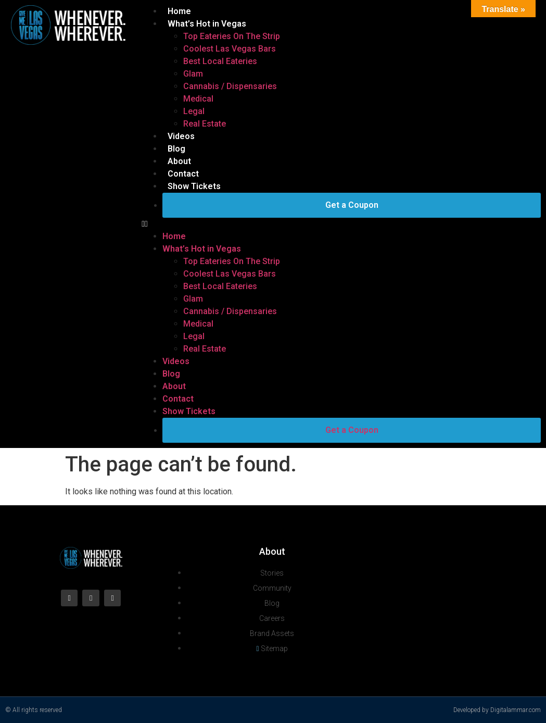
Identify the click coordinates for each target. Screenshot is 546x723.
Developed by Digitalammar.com (497, 710)
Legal (194, 111)
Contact (183, 174)
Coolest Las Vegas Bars (229, 49)
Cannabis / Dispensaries (230, 86)
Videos (181, 136)
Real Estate (204, 124)
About (179, 161)
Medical (198, 99)
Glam (193, 74)
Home (179, 11)
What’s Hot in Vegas (207, 24)
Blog (176, 149)
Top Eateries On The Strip (231, 36)
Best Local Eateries (220, 61)
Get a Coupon (351, 205)
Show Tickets (194, 186)
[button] (341, 224)
